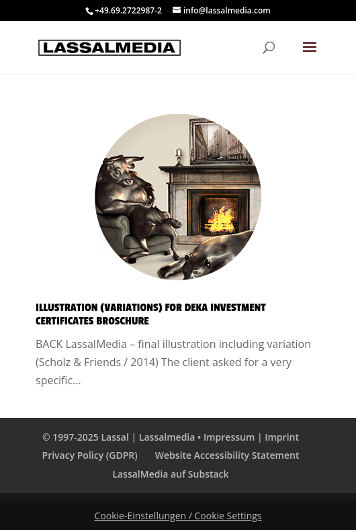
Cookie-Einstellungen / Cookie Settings (178, 515)
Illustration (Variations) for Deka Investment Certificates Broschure (151, 314)
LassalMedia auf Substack (170, 474)
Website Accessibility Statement (227, 455)
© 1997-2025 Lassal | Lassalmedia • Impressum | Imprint (170, 437)
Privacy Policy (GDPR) (90, 455)
